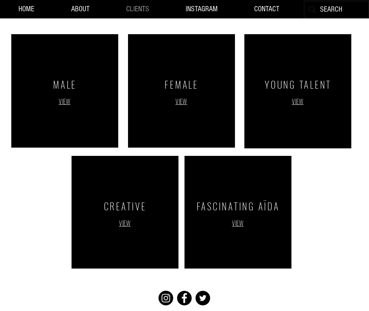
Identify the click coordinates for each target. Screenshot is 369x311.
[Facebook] (184, 298)
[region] (64, 91)
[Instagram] (166, 298)
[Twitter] (202, 298)
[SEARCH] (336, 9)
